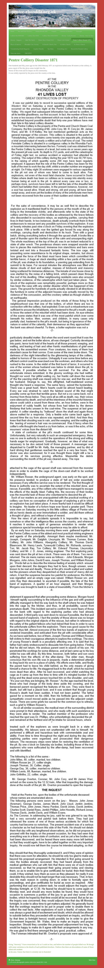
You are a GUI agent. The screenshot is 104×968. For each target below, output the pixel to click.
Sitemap (17, 960)
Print (11, 960)
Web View (92, 960)
